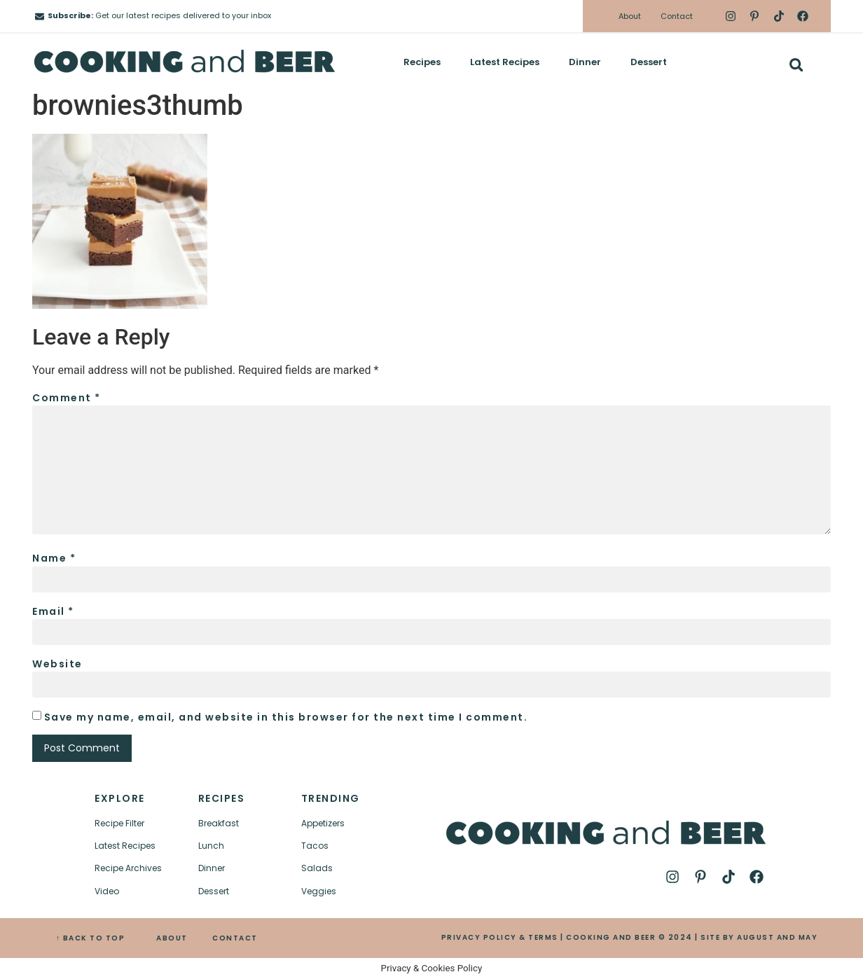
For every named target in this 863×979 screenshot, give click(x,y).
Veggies (318, 891)
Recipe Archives (128, 868)
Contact (677, 16)
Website (57, 664)
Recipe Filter (119, 823)
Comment (66, 398)
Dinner (585, 62)
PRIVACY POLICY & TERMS (499, 937)
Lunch (211, 846)
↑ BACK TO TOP (90, 938)
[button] (796, 64)
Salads (317, 868)
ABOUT (172, 938)
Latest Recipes (504, 62)
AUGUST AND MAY (777, 937)
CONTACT (235, 938)
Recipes (422, 62)
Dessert (648, 62)
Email (53, 611)
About (630, 16)
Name (54, 558)
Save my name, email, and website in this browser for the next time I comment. (286, 717)
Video (107, 891)
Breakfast (218, 823)
